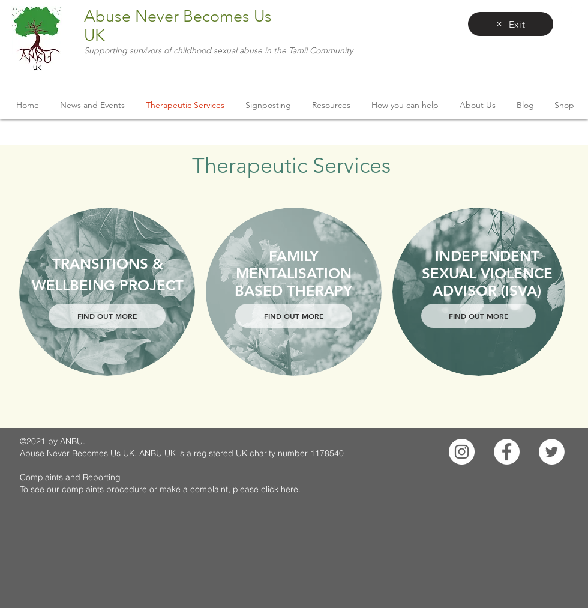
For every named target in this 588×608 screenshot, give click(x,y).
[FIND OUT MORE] (107, 316)
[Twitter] (552, 452)
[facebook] (570, 12)
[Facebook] (507, 452)
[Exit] (510, 24)
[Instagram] (462, 452)
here (289, 489)
